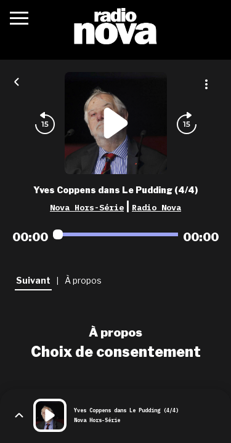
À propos (115, 332)
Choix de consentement (116, 352)
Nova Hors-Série (87, 207)
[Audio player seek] (115, 234)
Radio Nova (156, 207)
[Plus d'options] (206, 84)
